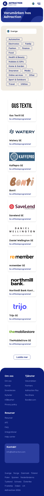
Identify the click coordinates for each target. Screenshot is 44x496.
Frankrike (9, 486)
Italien (17, 486)
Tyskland (8, 481)
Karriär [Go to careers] (8, 385)
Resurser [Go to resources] (9, 418)
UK (23, 486)
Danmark (25, 473)
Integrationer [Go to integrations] (11, 432)
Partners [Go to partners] (29, 385)
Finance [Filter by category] (26, 48)
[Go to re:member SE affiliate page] (22, 260)
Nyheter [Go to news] (8, 395)
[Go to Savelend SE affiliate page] (22, 210)
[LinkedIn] (9, 458)
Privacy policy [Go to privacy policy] (11, 404)
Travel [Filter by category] (12, 84)
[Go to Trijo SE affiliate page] (22, 310)
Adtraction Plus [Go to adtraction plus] (31, 390)
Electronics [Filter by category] (14, 44)
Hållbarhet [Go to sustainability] (9, 400)
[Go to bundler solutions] (32, 400)
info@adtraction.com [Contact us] (16, 452)
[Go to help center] (12, 437)
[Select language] (33, 4)
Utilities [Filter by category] (24, 84)
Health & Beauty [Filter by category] (17, 57)
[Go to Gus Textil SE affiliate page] (22, 110)
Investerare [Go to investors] (10, 390)
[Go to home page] (12, 3)
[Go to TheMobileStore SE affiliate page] (22, 335)
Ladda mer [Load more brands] (22, 357)
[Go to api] (12, 422)
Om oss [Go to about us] (8, 381)
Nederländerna (27, 477)
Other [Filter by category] (32, 75)
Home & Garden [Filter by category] (16, 66)
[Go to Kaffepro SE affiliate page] (22, 160)
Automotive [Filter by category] (14, 39)
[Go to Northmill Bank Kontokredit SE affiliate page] (22, 285)
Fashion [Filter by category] (12, 48)
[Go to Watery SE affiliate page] (22, 135)
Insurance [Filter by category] (13, 70)
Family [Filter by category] (28, 44)
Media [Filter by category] (27, 70)
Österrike (27, 481)
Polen (7, 477)
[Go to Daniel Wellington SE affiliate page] (22, 235)
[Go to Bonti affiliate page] (22, 185)
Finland (34, 473)
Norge (16, 473)
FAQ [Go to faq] (7, 427)
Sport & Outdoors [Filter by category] (17, 79)
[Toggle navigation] (38, 3)
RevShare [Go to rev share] (29, 395)
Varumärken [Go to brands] (30, 381)
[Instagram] (17, 458)
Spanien (15, 477)
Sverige (8, 473)
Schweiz (17, 481)
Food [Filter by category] (11, 53)
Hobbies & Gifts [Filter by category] (16, 61)
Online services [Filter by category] (16, 75)
